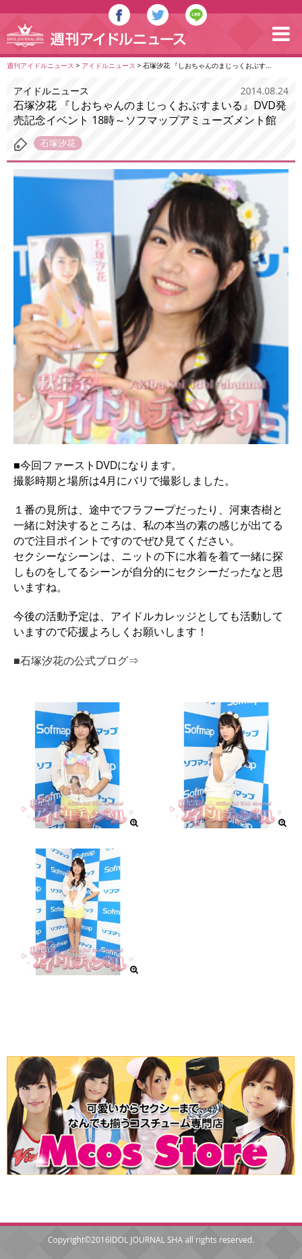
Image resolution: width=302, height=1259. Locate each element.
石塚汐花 (58, 143)
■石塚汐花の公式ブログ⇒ (76, 660)
